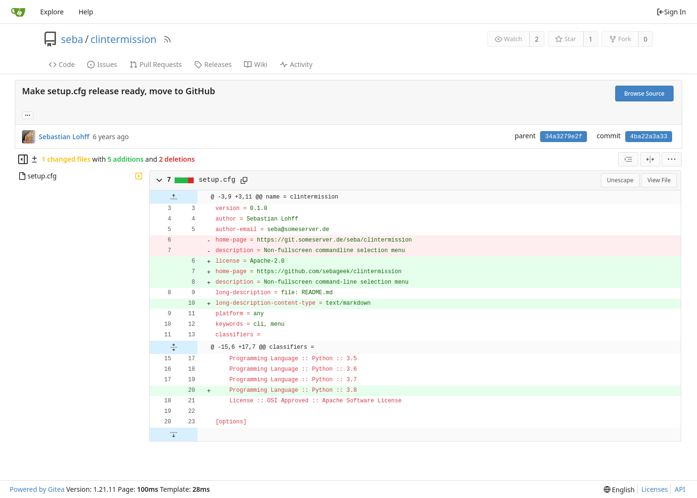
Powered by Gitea (37, 489)
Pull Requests (156, 64)
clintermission (123, 39)
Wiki (255, 64)
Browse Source (644, 93)
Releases (213, 64)
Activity (296, 64)
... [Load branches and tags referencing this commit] (28, 114)
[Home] (18, 12)
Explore (52, 11)
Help (85, 11)
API (680, 489)
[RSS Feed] (167, 39)
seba (72, 39)
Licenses (655, 489)
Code (62, 64)
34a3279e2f (563, 136)
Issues (102, 64)
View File (659, 180)
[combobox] (628, 159)
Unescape (620, 180)
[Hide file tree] (23, 159)
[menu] (672, 159)
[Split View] (650, 159)
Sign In (671, 11)
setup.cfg (217, 180)
